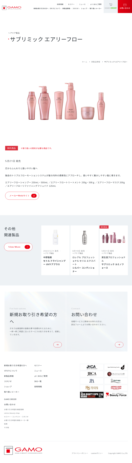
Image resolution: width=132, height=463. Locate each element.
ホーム (84, 62)
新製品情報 (67, 8)
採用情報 (60, 4)
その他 (6, 427)
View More (19, 247)
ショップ (85, 8)
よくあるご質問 (96, 4)
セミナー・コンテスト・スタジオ (16, 416)
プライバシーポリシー (80, 453)
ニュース (82, 4)
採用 (5, 424)
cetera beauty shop (12, 413)
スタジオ (76, 8)
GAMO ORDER (10, 399)
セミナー (71, 4)
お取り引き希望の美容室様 (14, 409)
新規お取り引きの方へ (41, 8)
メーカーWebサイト (23, 196)
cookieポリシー (97, 453)
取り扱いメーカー (96, 8)
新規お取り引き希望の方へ (15, 365)
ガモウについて (56, 8)
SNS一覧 (38, 381)
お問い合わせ (9, 404)
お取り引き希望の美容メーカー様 (16, 420)
